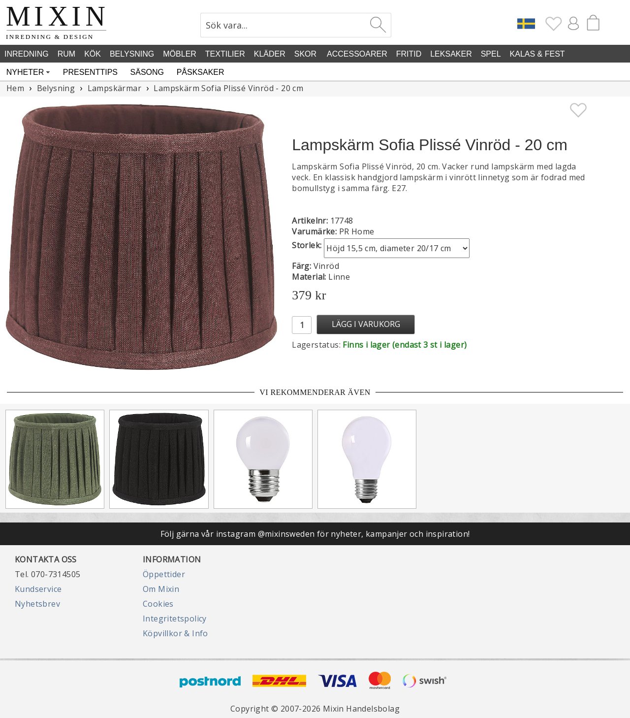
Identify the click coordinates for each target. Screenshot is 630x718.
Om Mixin (161, 589)
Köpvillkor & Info (175, 633)
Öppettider (164, 574)
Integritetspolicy (175, 618)
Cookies (158, 603)
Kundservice (38, 589)
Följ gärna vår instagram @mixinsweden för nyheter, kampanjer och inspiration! (315, 533)
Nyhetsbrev (37, 603)
